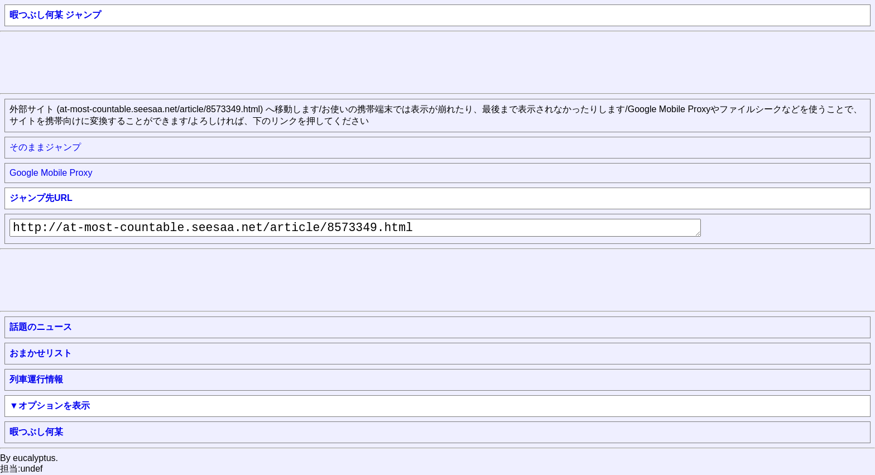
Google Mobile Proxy (51, 172)
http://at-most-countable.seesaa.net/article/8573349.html (355, 228)
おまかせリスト (40, 353)
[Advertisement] (203, 61)
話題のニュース (40, 327)
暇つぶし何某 (36, 431)
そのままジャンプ (45, 147)
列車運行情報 (36, 379)
